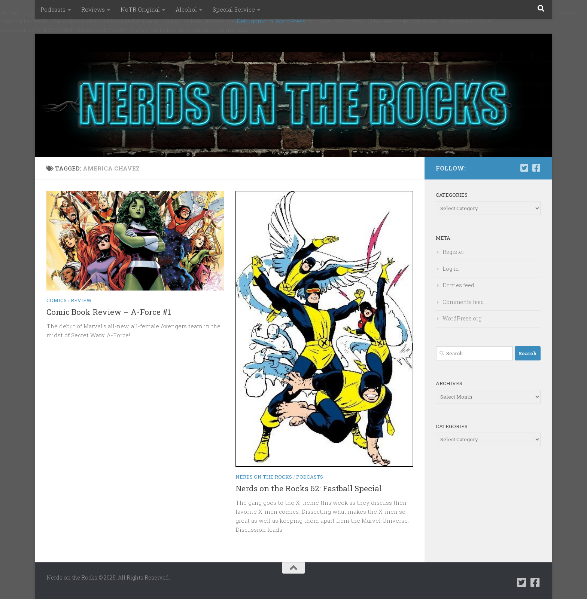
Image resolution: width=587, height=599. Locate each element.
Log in (450, 268)
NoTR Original (140, 9)
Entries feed (458, 285)
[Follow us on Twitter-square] (524, 167)
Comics (56, 300)
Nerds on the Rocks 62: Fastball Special (308, 488)
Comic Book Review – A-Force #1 (108, 312)
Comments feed (463, 301)
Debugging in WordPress (271, 21)
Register (453, 251)
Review (81, 300)
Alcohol (186, 9)
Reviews (93, 9)
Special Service (234, 9)
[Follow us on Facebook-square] (536, 167)
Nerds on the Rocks (263, 476)
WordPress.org (461, 318)
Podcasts (53, 9)
